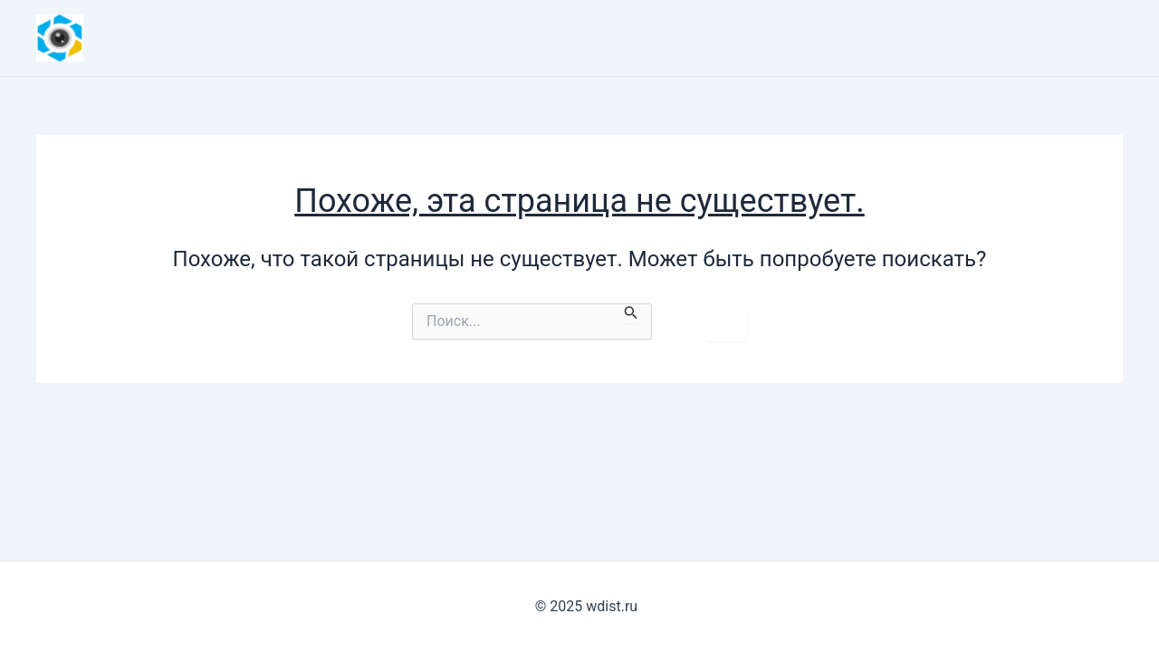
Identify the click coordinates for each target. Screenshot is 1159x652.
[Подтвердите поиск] (631, 313)
